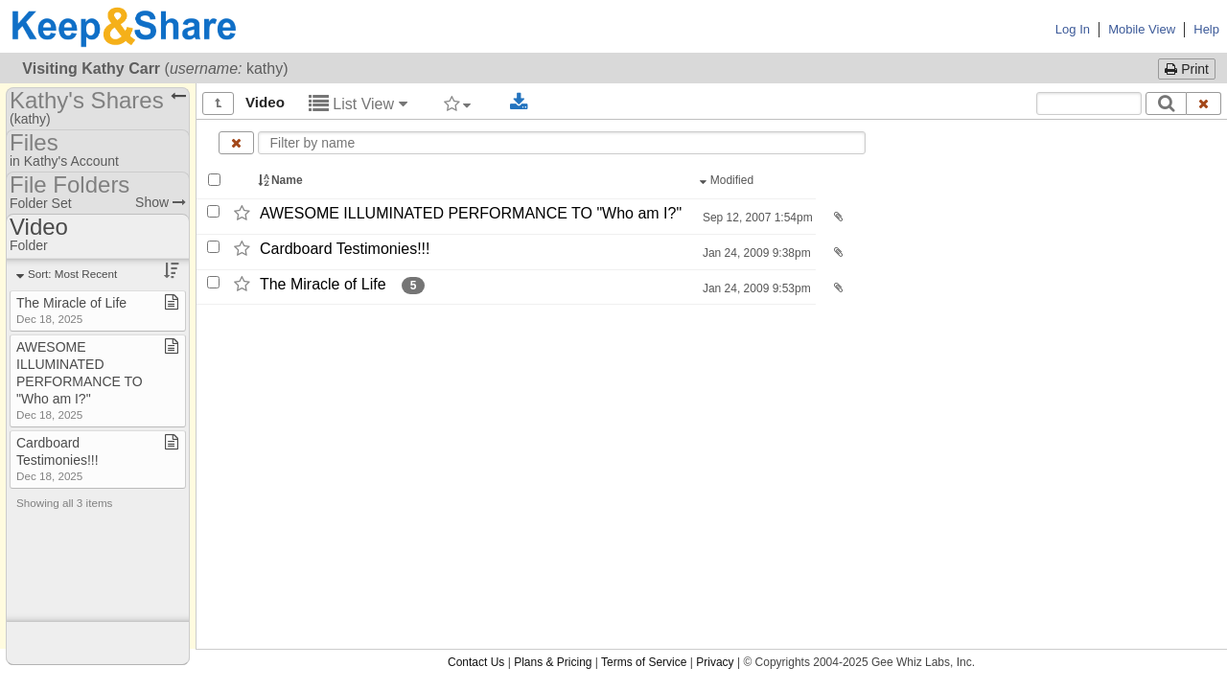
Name (282, 180)
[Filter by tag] (457, 103)
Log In (1072, 29)
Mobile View (1141, 29)
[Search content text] (1089, 103)
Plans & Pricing (552, 662)
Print (1187, 69)
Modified (728, 180)
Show (160, 202)
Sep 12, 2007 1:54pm (756, 217)
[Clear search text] (1204, 103)
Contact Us (476, 662)
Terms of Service (643, 662)
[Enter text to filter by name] (562, 142)
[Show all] (218, 103)
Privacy (714, 662)
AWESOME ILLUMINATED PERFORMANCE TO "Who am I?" (471, 213)
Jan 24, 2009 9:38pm (755, 253)
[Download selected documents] (519, 102)
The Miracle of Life (323, 284)
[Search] (1166, 103)
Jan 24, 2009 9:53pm (755, 288)
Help (1206, 29)
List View (358, 104)
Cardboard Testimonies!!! (345, 249)
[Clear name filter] (236, 142)
